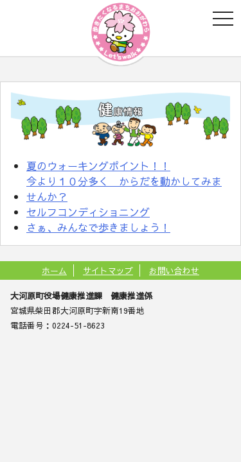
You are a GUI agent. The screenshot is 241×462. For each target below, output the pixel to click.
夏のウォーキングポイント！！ (98, 165)
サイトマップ (108, 270)
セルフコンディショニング (88, 212)
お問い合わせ (174, 270)
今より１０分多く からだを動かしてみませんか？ (124, 188)
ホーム (54, 270)
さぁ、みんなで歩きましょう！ (98, 227)
